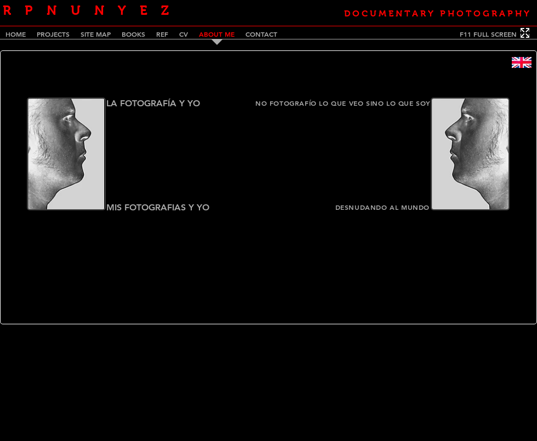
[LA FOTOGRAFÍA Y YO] (160, 103)
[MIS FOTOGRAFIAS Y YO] (169, 207)
